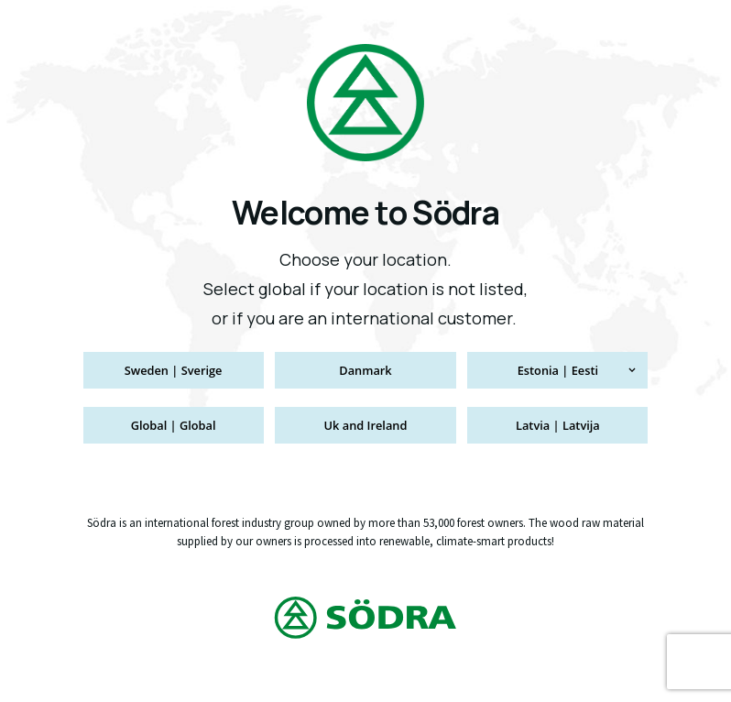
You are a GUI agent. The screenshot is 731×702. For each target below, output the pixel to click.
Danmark (365, 370)
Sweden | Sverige (174, 370)
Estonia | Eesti (558, 370)
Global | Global (173, 425)
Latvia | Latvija (558, 425)
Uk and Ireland (366, 425)
